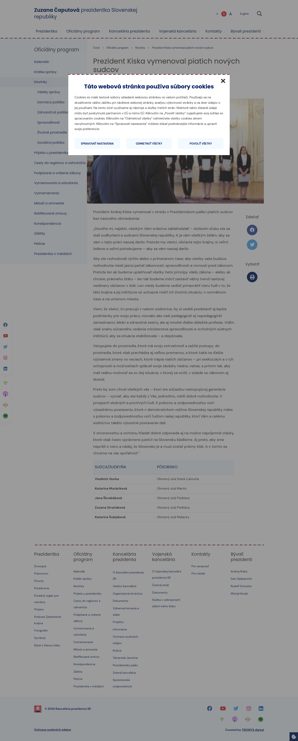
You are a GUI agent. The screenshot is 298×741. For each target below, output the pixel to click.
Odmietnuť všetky (149, 143)
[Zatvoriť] (223, 81)
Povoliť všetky (201, 143)
